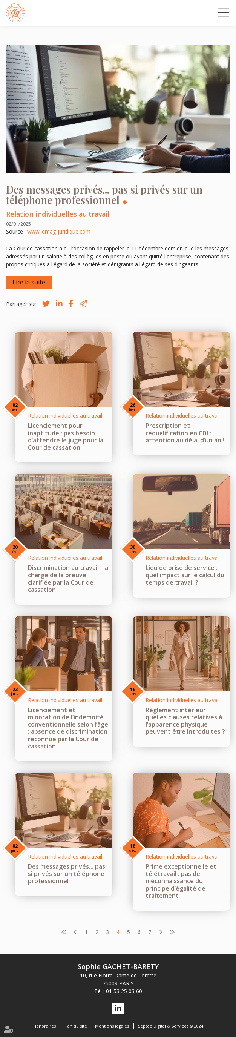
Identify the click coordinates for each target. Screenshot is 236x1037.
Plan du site (75, 1026)
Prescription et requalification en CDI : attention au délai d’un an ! (185, 432)
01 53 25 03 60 (124, 991)
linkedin (118, 1008)
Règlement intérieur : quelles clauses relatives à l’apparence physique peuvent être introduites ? (185, 721)
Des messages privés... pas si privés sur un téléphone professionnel (66, 873)
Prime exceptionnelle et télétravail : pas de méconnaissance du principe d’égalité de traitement (181, 881)
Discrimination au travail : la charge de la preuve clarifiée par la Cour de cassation (68, 579)
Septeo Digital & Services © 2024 (170, 1026)
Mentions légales (112, 1026)
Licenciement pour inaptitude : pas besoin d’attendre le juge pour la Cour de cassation (65, 436)
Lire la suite (28, 282)
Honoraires (44, 1026)
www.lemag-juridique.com (58, 231)
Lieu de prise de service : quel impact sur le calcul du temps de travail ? (185, 575)
